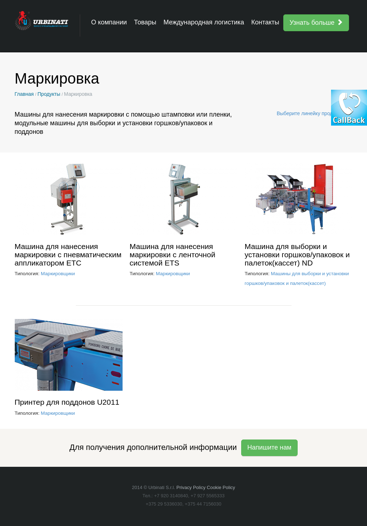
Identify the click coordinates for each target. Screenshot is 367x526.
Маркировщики (58, 273)
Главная (24, 94)
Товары (145, 22)
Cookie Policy (221, 487)
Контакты (265, 22)
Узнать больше (316, 22)
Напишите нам (269, 447)
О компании (109, 22)
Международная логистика (204, 22)
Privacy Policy (191, 487)
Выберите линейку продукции (315, 113)
